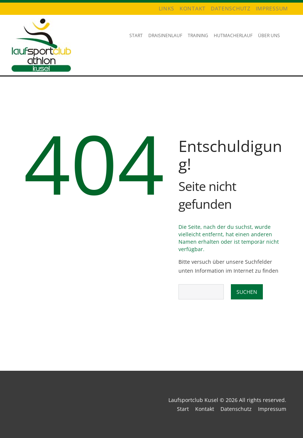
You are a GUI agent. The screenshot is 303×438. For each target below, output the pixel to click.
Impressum (272, 8)
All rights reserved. (262, 399)
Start (136, 35)
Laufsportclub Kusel (193, 399)
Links (167, 8)
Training (196, 41)
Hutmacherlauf (231, 41)
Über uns (267, 41)
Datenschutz (231, 8)
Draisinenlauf (164, 41)
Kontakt (193, 8)
